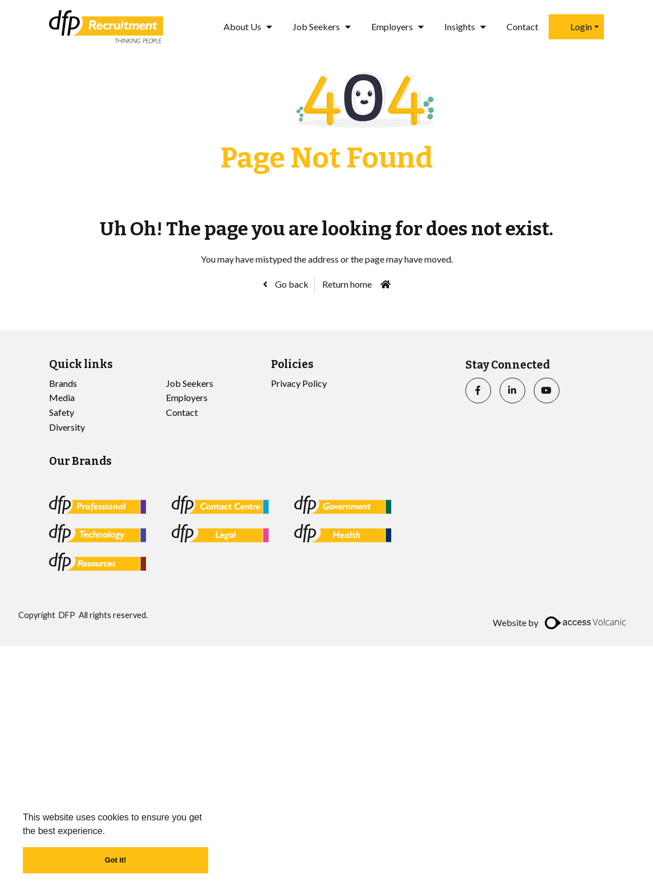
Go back (291, 284)
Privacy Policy (299, 383)
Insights (459, 26)
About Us (242, 26)
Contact (522, 26)
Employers (392, 26)
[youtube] (546, 390)
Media (62, 397)
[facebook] (478, 390)
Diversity (67, 427)
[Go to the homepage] (106, 26)
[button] (109, 831)
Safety (61, 412)
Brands (63, 383)
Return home (347, 284)
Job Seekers (316, 26)
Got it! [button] (116, 860)
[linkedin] (512, 390)
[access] (586, 622)
